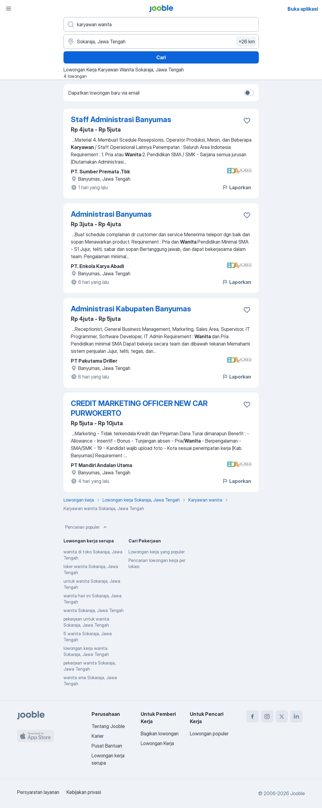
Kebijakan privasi (84, 792)
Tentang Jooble (108, 726)
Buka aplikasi (303, 9)
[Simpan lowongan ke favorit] (247, 120)
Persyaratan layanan (38, 792)
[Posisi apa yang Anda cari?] (161, 24)
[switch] (249, 93)
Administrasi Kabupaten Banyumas (131, 308)
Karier (98, 736)
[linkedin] (296, 716)
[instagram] (267, 716)
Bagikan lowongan (160, 733)
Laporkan (236, 187)
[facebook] (252, 716)
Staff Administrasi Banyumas (121, 119)
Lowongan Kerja (157, 743)
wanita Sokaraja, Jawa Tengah (93, 610)
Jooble (297, 793)
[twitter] (282, 716)
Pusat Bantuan (107, 746)
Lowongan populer (209, 733)
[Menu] (8, 8)
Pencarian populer (86, 527)
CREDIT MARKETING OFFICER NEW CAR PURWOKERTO (139, 408)
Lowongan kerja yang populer (156, 551)
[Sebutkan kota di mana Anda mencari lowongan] (161, 41)
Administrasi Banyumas (111, 214)
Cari (161, 57)
